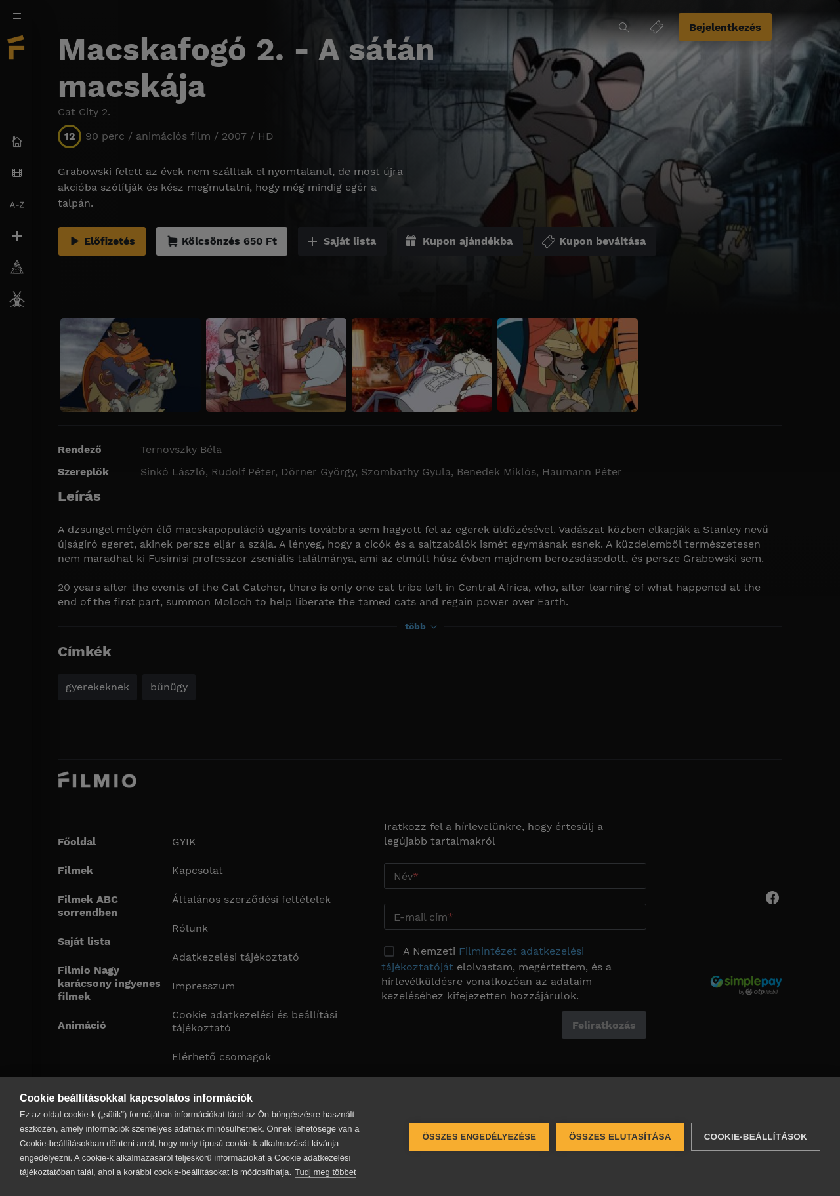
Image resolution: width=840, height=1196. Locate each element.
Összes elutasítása (620, 1137)
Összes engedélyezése (479, 1137)
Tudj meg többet (325, 1172)
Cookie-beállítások (755, 1137)
